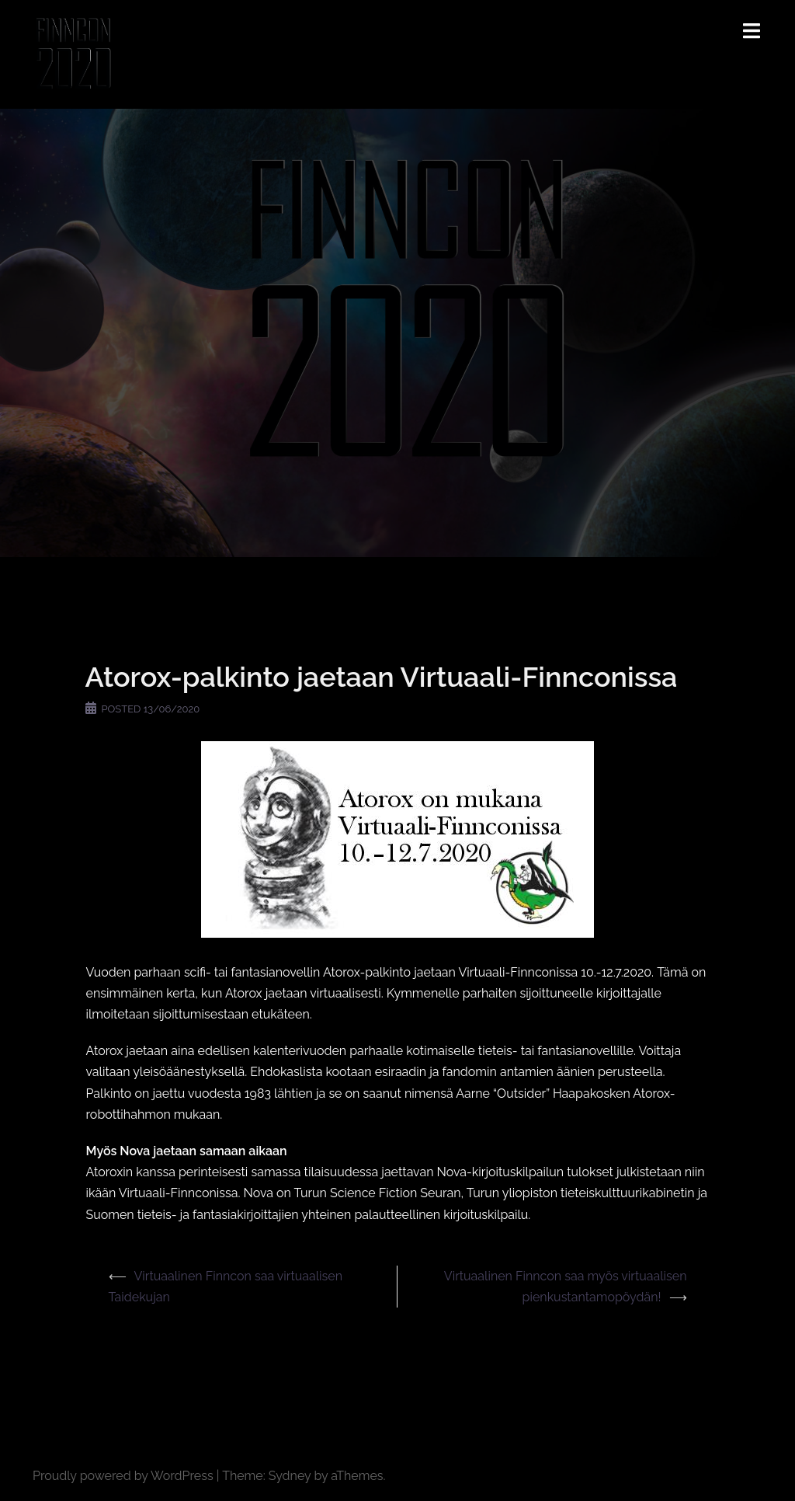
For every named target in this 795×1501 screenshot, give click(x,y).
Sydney (290, 1475)
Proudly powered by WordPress (123, 1475)
